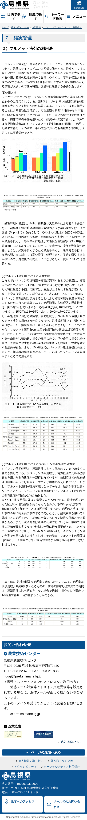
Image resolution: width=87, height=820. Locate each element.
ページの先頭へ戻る (46, 752)
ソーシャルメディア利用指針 (62, 766)
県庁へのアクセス (22, 801)
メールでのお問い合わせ (66, 804)
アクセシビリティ (25, 766)
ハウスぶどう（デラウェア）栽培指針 (62, 27)
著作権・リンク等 (62, 760)
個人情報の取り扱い (31, 760)
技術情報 (36, 27)
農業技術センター (20, 27)
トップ (5, 27)
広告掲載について (72, 741)
